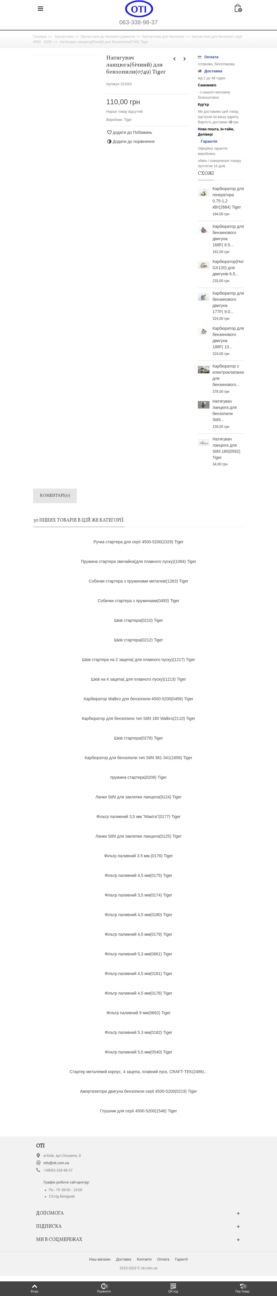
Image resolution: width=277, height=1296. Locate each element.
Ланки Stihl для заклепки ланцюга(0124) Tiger (139, 797)
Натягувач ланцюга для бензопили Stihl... (225, 410)
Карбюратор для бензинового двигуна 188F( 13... (228, 337)
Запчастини (63, 37)
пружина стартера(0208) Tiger (138, 777)
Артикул (112, 84)
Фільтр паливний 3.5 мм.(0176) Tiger (138, 855)
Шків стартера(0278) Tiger (138, 738)
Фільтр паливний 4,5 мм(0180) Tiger (138, 914)
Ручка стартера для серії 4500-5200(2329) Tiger (138, 541)
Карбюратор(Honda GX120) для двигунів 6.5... (228, 267)
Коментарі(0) (55, 495)
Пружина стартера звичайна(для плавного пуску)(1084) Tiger (138, 561)
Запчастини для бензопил (163, 37)
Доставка (123, 1259)
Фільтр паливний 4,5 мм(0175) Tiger (138, 875)
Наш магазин (100, 1259)
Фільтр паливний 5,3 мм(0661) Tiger (138, 954)
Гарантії (181, 1259)
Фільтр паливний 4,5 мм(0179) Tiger (138, 934)
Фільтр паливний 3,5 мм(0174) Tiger (138, 895)
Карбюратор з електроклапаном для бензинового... (228, 375)
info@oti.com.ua (56, 1163)
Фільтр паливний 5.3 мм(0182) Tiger (138, 1032)
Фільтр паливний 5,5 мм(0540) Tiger (138, 1052)
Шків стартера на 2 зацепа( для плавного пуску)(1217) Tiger (138, 659)
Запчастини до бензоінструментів (107, 37)
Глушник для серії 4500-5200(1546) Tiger (138, 1111)
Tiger (128, 120)
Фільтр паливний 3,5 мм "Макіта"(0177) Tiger (138, 816)
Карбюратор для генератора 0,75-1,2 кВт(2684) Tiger (228, 197)
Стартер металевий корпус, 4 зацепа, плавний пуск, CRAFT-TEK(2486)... (139, 1071)
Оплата (163, 1259)
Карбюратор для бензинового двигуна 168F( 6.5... (228, 235)
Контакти (144, 1259)
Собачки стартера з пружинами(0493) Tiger (138, 600)
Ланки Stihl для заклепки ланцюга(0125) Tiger (139, 836)
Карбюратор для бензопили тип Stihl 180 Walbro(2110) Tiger (138, 718)
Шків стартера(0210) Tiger (138, 620)
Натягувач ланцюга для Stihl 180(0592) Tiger (226, 448)
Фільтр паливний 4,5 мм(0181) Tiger (138, 973)
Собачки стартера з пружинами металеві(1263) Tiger (138, 581)
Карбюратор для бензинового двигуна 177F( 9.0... (228, 302)
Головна (40, 37)
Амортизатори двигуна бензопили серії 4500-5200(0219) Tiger (138, 1091)
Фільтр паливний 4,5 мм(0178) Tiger (138, 993)
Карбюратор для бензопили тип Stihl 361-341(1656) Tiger (138, 757)
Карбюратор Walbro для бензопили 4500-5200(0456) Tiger (138, 698)
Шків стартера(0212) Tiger (138, 640)
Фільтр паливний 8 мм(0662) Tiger (138, 1012)
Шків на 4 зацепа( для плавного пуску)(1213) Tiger (138, 679)
